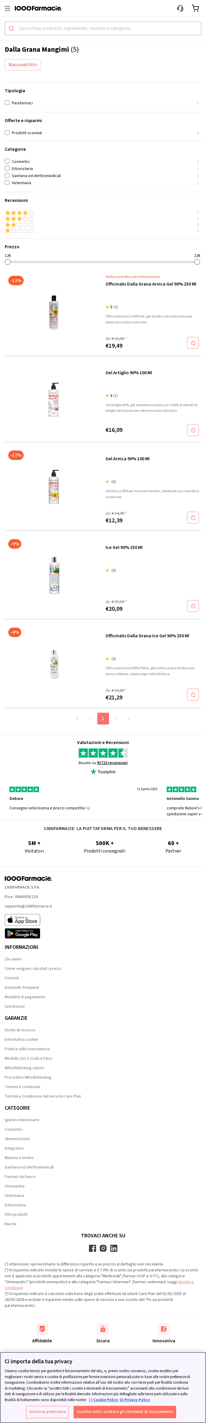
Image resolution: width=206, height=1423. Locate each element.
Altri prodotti (16, 1215)
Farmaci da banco (20, 1177)
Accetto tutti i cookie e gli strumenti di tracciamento (125, 1411)
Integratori (14, 1148)
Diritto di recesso (20, 1030)
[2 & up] (103, 225)
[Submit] (12, 28)
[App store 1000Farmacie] (28, 920)
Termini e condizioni (22, 1087)
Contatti (12, 978)
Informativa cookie (21, 1040)
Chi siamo (13, 959)
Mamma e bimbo (19, 1158)
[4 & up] (103, 213)
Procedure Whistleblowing (28, 1077)
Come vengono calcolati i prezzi (33, 969)
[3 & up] (103, 219)
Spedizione (15, 1006)
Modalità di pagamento (25, 997)
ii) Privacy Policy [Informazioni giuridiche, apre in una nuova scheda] (135, 1400)
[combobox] (103, 28)
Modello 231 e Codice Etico (28, 1058)
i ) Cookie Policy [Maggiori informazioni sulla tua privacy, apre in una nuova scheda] (103, 1400)
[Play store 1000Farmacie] (28, 933)
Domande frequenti (22, 988)
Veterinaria (14, 1196)
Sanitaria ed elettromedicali (29, 1167)
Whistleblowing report (24, 1068)
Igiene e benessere (22, 1120)
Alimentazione (17, 1139)
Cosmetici (13, 1129)
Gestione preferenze (47, 1411)
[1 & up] (103, 231)
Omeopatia (15, 1186)
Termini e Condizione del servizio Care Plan (43, 1096)
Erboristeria (15, 1205)
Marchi (10, 1224)
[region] (103, 1387)
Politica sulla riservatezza (27, 1049)
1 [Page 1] (103, 718)
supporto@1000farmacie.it (28, 906)
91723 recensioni (112, 763)
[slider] (8, 262)
